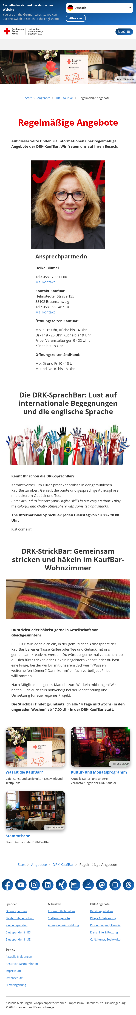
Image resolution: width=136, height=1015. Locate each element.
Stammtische (18, 835)
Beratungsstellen (101, 911)
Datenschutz (14, 978)
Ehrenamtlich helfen (61, 911)
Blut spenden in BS (18, 932)
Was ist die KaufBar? (24, 772)
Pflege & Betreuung (103, 918)
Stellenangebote (59, 918)
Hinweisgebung (16, 985)
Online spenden (16, 911)
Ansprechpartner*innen (22, 964)
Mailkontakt (45, 282)
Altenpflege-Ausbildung (63, 925)
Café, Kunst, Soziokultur (106, 939)
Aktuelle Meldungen (19, 957)
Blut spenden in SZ (18, 939)
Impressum (13, 971)
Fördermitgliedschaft (20, 918)
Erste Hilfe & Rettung (104, 932)
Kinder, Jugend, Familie (105, 925)
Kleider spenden (16, 925)
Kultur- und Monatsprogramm (99, 772)
